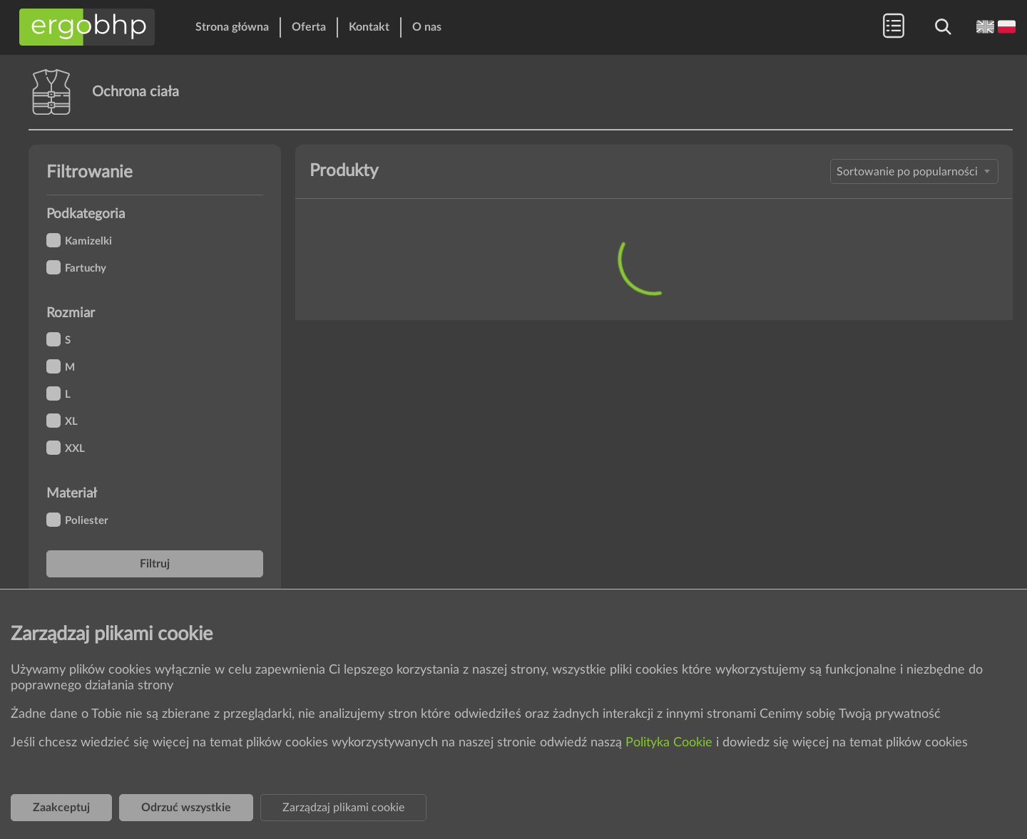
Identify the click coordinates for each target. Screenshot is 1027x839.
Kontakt (369, 27)
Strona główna (232, 27)
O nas (426, 27)
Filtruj (155, 564)
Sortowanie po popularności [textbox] (907, 171)
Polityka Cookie (670, 742)
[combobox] (914, 171)
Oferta (309, 27)
